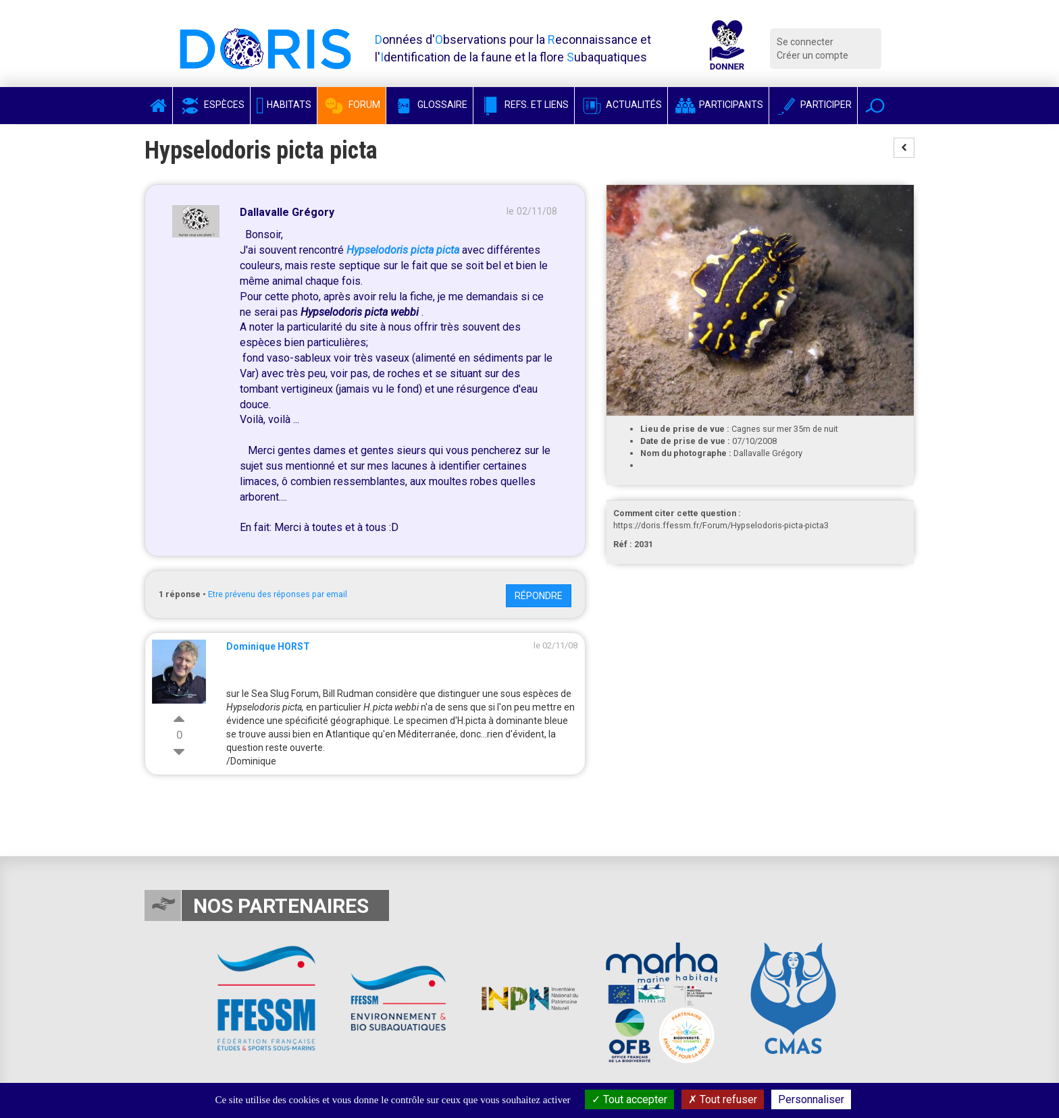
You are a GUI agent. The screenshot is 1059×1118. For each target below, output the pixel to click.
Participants (718, 104)
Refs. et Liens (524, 104)
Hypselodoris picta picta (402, 250)
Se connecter (805, 41)
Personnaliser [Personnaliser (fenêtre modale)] (811, 1099)
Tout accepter (629, 1099)
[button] (875, 105)
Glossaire (429, 104)
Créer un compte (812, 55)
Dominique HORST (268, 646)
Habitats (283, 104)
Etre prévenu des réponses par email (277, 594)
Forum (351, 104)
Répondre (539, 595)
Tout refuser (722, 1099)
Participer (813, 104)
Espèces (211, 104)
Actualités (621, 104)
